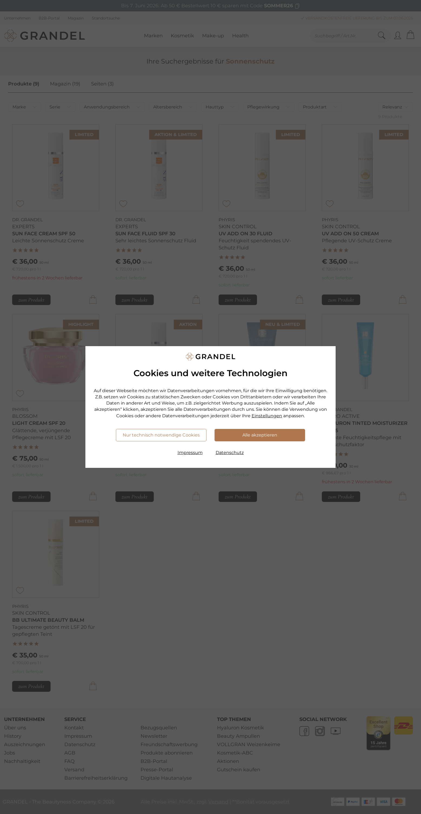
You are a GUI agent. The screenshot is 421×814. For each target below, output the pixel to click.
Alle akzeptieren (259, 435)
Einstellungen (267, 415)
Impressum (190, 452)
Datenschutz (230, 452)
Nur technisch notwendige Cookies (161, 435)
